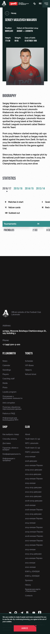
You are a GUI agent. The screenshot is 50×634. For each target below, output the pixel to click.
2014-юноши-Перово (34, 527)
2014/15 (29, 188)
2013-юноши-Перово (34, 545)
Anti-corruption (9, 403)
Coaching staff (8, 379)
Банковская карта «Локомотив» (32, 590)
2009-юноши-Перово (34, 532)
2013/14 (40, 188)
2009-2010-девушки (33, 470)
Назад (10, 13)
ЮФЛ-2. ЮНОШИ (32, 576)
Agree (25, 628)
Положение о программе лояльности (12, 397)
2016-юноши (30, 505)
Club (27, 427)
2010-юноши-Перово (34, 465)
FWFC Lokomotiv (32, 452)
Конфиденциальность (12, 454)
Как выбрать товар (11, 434)
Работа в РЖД (9, 414)
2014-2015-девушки (33, 488)
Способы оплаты (10, 439)
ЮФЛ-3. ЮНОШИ (32, 572)
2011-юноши (30, 563)
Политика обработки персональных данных (12, 408)
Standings (7, 370)
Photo (5, 388)
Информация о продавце (9, 459)
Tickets (29, 353)
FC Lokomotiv (9, 353)
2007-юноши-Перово (34, 541)
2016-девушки (31, 461)
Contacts (28, 596)
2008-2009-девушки (33, 501)
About (27, 434)
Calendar (6, 365)
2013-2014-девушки (33, 554)
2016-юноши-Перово (34, 510)
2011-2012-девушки (33, 474)
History (28, 585)
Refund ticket (30, 374)
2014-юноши (30, 523)
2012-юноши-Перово (33, 519)
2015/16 (18, 188)
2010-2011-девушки (33, 496)
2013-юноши (30, 550)
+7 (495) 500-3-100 (11, 344)
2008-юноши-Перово (34, 536)
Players (6, 374)
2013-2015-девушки (33, 514)
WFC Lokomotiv (31, 443)
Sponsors (29, 580)
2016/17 (7, 188)
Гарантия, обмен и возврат (10, 449)
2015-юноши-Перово (34, 479)
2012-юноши (30, 457)
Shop (5, 427)
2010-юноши (30, 567)
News (5, 361)
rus (40, 4)
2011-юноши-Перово (33, 558)
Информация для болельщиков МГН (10, 419)
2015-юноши (30, 483)
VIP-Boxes (29, 365)
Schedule (29, 361)
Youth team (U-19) (32, 439)
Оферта (28, 370)
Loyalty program (9, 392)
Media (5, 383)
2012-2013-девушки (33, 492)
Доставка (7, 443)
